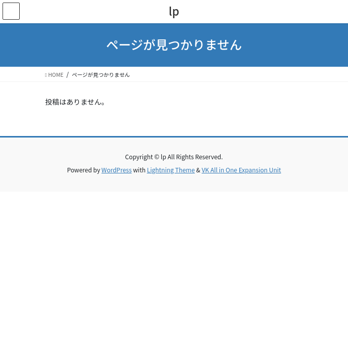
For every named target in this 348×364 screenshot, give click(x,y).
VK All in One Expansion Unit (241, 169)
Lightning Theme (171, 169)
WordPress (117, 169)
